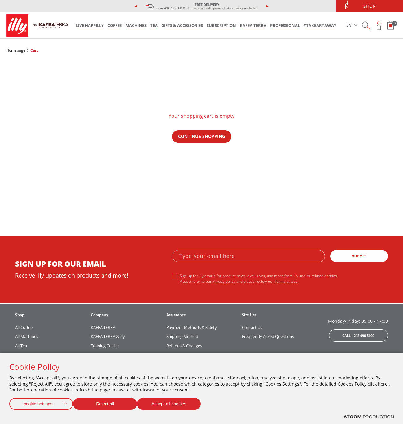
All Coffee (24, 327)
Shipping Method (182, 336)
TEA (154, 25)
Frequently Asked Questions (268, 336)
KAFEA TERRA (253, 25)
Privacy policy (223, 281)
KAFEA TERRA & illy (108, 336)
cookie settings (38, 402)
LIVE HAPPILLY (90, 25)
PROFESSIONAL (285, 25)
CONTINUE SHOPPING (201, 136)
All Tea (21, 345)
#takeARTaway (320, 25)
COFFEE (114, 25)
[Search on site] (366, 25)
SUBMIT (359, 256)
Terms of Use (286, 281)
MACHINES (136, 25)
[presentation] (136, 6)
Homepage (15, 50)
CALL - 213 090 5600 (358, 335)
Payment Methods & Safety (191, 327)
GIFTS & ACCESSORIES (182, 25)
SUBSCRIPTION (221, 25)
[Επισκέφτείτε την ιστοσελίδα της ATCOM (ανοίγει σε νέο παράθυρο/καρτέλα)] (369, 417)
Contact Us (252, 327)
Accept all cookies (175, 402)
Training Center (105, 345)
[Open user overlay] (379, 25)
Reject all (108, 402)
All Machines (26, 336)
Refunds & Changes (184, 345)
